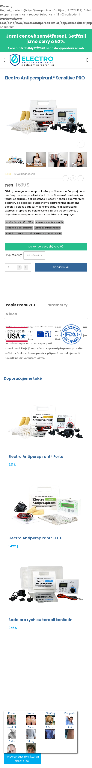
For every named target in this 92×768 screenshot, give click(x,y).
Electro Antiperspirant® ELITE (35, 538)
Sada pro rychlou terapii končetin (40, 619)
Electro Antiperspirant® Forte (35, 456)
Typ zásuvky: (14, 255)
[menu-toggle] (4, 60)
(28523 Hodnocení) (24, 174)
